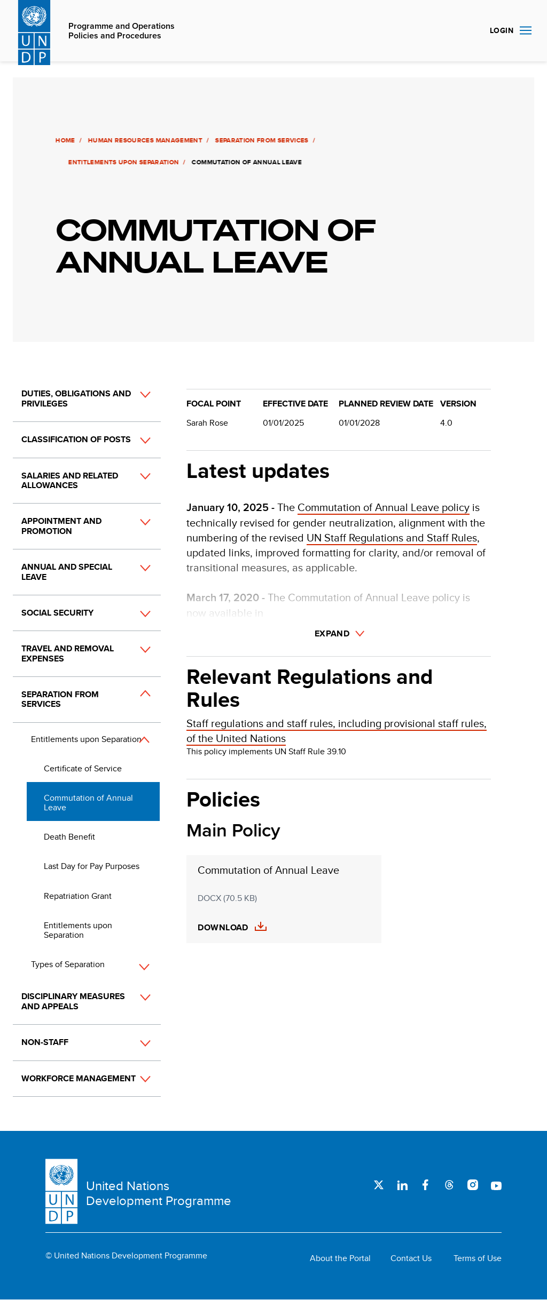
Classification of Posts (76, 439)
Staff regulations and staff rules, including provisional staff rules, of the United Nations (336, 730)
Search (469, 31)
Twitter (378, 1184)
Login (501, 30)
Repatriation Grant (78, 896)
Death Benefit (69, 837)
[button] (133, 404)
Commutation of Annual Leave (88, 803)
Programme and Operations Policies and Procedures (121, 31)
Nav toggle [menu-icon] (526, 30)
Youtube (496, 1184)
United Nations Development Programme (158, 1193)
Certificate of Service (83, 768)
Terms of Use (478, 1258)
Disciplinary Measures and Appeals (73, 1001)
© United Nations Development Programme (126, 1256)
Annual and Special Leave (66, 572)
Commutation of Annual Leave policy (384, 507)
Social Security (57, 613)
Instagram (472, 1184)
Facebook (425, 1184)
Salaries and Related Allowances (69, 480)
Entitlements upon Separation (122, 162)
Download (223, 928)
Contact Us (411, 1258)
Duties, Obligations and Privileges (76, 398)
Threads (449, 1184)
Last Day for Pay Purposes (91, 866)
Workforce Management (78, 1078)
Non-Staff (44, 1042)
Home (64, 140)
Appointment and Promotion (61, 526)
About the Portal (340, 1258)
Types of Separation (68, 964)
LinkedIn (402, 1184)
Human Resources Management (144, 140)
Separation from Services (261, 140)
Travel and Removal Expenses (67, 653)
